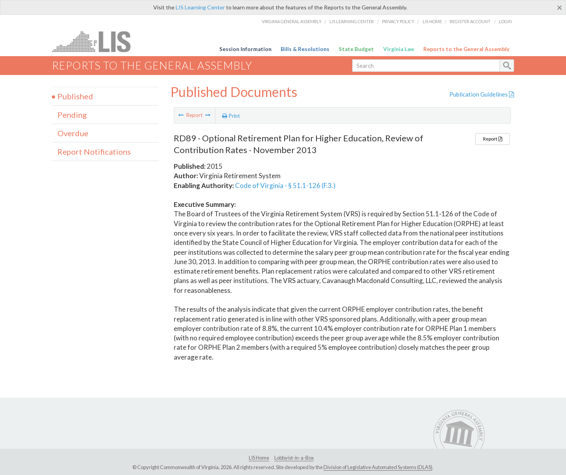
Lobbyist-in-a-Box (294, 458)
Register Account (470, 21)
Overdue (72, 133)
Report (492, 139)
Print (231, 116)
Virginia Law (398, 49)
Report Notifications (94, 151)
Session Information (245, 49)
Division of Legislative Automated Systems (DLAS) (377, 467)
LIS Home (432, 21)
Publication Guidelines (481, 94)
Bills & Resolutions (305, 49)
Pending (72, 114)
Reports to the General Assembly (466, 49)
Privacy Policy (398, 21)
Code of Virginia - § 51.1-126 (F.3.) (285, 185)
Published (75, 96)
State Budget (356, 49)
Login (505, 21)
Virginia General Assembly (292, 21)
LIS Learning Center (200, 7)
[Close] (559, 7)
